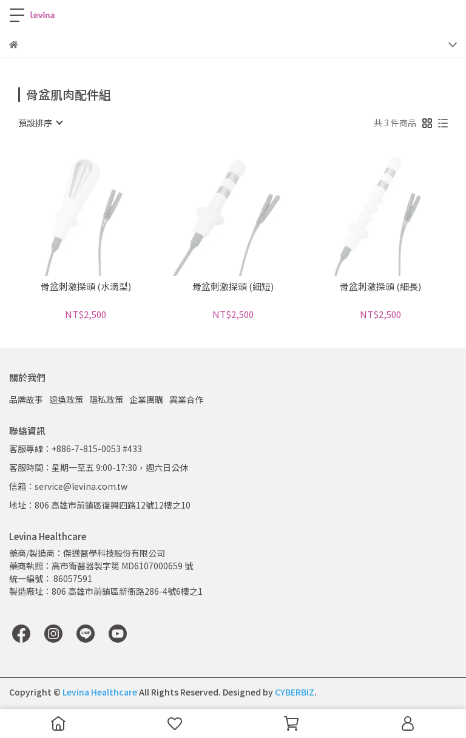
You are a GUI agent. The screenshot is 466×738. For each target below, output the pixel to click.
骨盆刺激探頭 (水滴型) (86, 287)
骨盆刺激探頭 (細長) (380, 287)
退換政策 (66, 399)
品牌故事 (26, 399)
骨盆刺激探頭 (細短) (233, 287)
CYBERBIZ (294, 692)
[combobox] (40, 123)
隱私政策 (106, 399)
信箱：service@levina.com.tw (68, 486)
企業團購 (146, 399)
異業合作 (186, 399)
